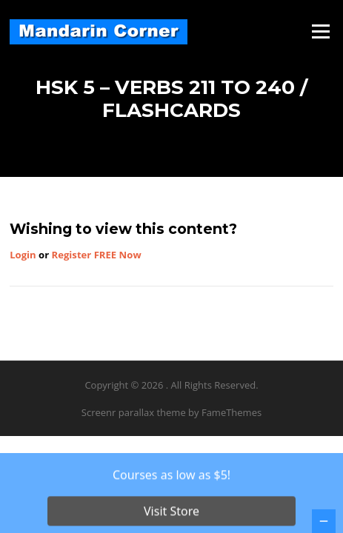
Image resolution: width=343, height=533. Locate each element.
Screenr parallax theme (133, 412)
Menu (320, 31)
